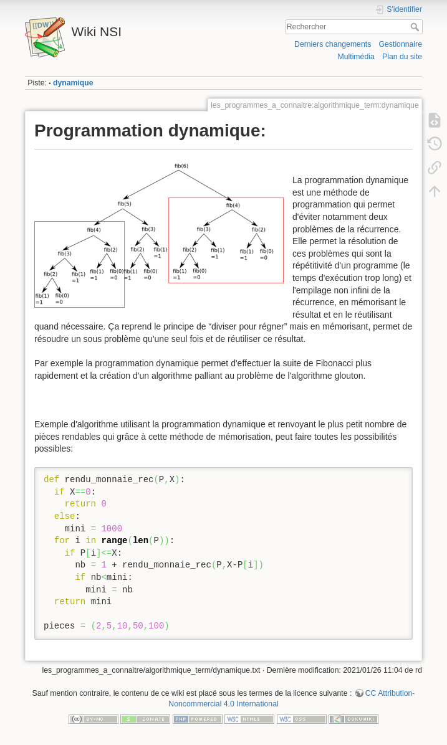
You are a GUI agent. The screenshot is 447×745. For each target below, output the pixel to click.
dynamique (73, 82)
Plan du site (402, 56)
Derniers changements (332, 44)
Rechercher (416, 26)
